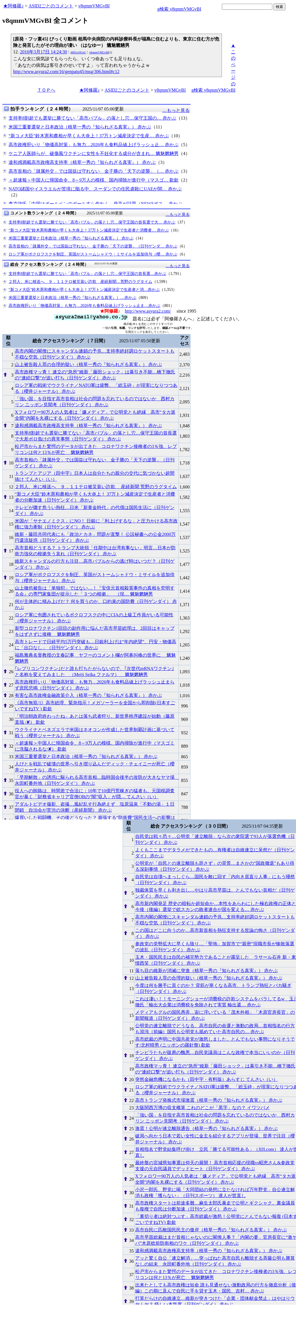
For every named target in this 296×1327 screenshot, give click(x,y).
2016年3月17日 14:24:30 (43, 51)
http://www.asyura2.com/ (148, 311)
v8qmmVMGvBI (94, 5)
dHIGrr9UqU (78, 52)
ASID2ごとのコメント (51, 5)
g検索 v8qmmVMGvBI (179, 9)
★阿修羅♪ (13, 5)
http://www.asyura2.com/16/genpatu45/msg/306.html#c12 (66, 71)
